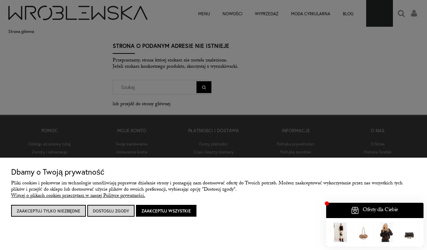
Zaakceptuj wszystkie (166, 211)
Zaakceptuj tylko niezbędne (48, 211)
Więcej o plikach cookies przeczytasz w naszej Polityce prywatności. (78, 196)
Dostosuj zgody (111, 211)
